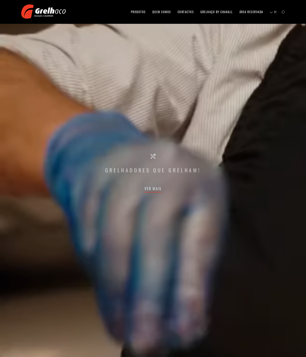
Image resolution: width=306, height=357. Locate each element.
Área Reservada (251, 12)
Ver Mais (153, 188)
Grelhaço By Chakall (216, 12)
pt (275, 12)
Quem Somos (161, 12)
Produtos (138, 12)
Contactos (186, 12)
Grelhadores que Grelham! (153, 170)
